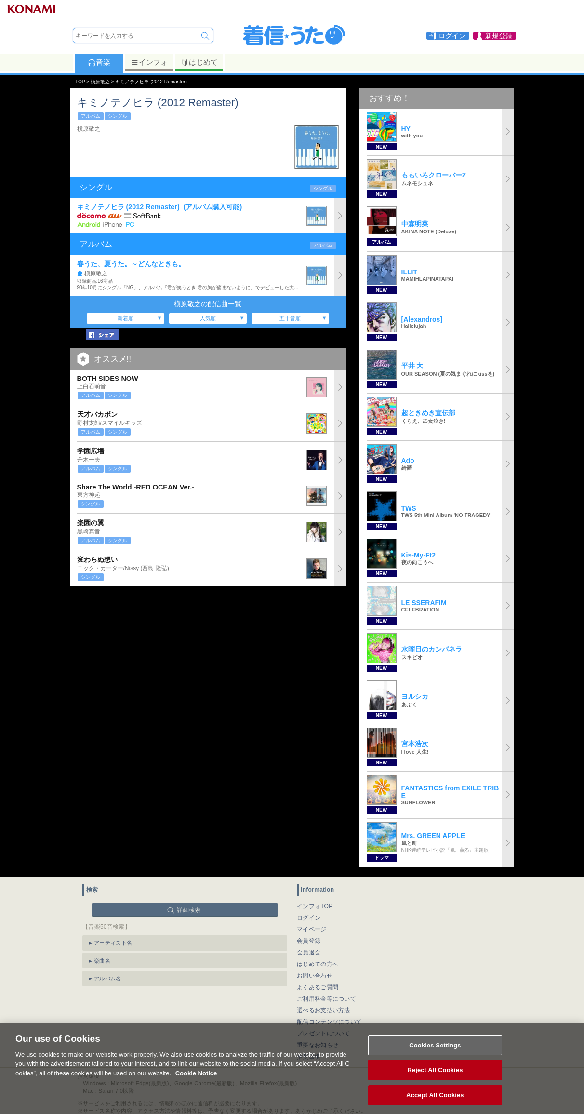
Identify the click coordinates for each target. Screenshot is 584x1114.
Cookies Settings (435, 1054)
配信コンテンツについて (329, 1022)
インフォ (149, 62)
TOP (80, 81)
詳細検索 (188, 910)
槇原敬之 (100, 81)
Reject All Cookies (435, 1079)
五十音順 (290, 318)
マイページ (312, 929)
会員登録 (308, 940)
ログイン (308, 917)
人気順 (208, 318)
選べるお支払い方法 (323, 1010)
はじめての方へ (317, 964)
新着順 (125, 318)
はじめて (199, 62)
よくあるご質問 (317, 987)
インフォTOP (315, 906)
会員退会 (308, 952)
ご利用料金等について (326, 998)
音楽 (99, 62)
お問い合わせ (314, 975)
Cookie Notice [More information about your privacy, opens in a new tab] (196, 1082)
